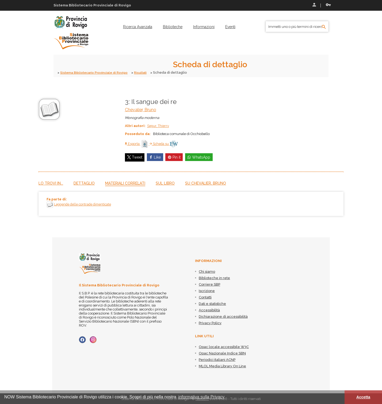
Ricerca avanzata (137, 27)
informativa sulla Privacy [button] (201, 397)
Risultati (147, 72)
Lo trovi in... (51, 183)
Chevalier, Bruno (140, 109)
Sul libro (165, 183)
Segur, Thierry (158, 126)
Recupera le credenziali (328, 4)
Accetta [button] (363, 397)
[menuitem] (137, 27)
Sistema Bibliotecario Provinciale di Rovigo (97, 72)
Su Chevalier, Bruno (205, 183)
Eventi (230, 27)
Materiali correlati (125, 183)
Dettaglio (84, 183)
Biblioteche (172, 27)
